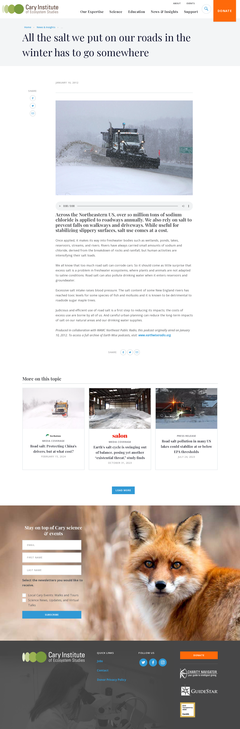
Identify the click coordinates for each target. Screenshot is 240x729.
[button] (124, 194)
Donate (225, 11)
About (177, 3)
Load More (123, 490)
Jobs (100, 661)
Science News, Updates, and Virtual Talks (53, 602)
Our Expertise (92, 11)
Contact (102, 670)
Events (191, 3)
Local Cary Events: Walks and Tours (53, 595)
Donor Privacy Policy (111, 680)
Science (115, 11)
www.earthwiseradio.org (154, 335)
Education (136, 11)
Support (191, 11)
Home (27, 27)
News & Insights (164, 11)
